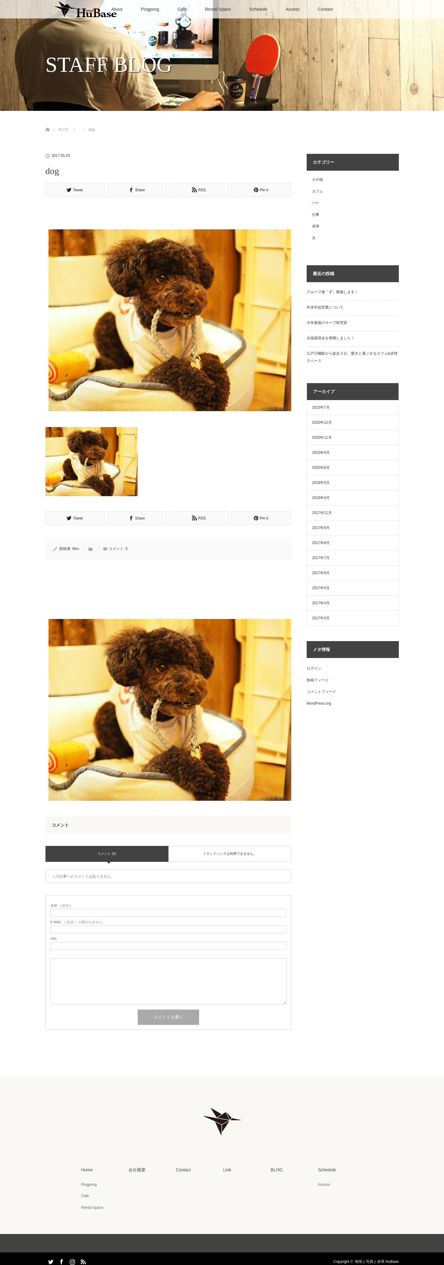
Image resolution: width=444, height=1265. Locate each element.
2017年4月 (321, 603)
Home (86, 1168)
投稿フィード (318, 680)
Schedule (258, 9)
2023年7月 (321, 407)
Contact (325, 9)
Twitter (50, 1259)
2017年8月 (321, 543)
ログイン (314, 668)
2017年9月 (321, 528)
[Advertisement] (168, 214)
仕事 (315, 214)
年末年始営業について (325, 307)
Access (293, 9)
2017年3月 (321, 618)
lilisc (75, 548)
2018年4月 (321, 498)
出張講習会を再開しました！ (331, 338)
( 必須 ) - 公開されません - (77, 921)
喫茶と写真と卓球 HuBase (377, 1260)
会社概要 (136, 1168)
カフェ (317, 191)
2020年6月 (321, 467)
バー (315, 203)
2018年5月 (321, 483)
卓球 (315, 226)
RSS (82, 1259)
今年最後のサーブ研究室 (327, 323)
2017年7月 (321, 558)
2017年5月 (321, 588)
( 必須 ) (60, 904)
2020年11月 (322, 437)
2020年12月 (322, 422)
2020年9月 (321, 452)
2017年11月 (322, 513)
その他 (317, 179)
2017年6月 (321, 573)
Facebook (60, 1259)
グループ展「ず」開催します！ (332, 292)
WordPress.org (319, 703)
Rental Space (218, 9)
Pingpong (150, 9)
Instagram (71, 1259)
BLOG (64, 129)
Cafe (182, 9)
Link (227, 1168)
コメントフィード (321, 692)
